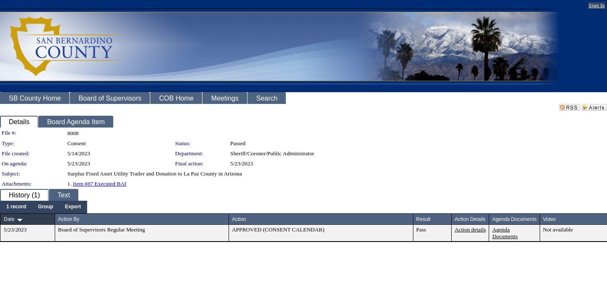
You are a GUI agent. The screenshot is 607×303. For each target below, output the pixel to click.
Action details (470, 229)
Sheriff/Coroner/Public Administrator (272, 153)
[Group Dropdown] (45, 207)
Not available (558, 229)
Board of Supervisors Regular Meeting (101, 229)
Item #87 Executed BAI (99, 184)
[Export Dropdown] (73, 207)
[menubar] (43, 207)
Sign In (596, 5)
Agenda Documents (505, 232)
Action (239, 219)
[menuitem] (16, 207)
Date (9, 219)
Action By (69, 219)
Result (423, 219)
